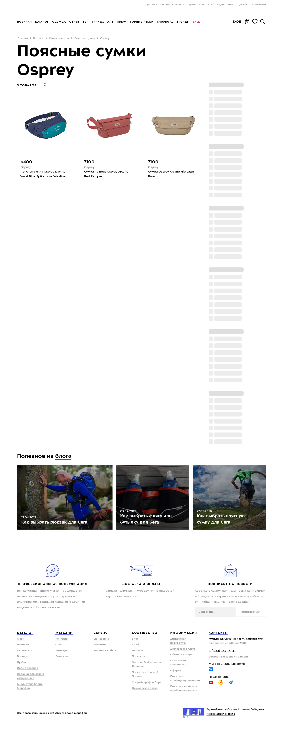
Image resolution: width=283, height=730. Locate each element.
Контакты (178, 4)
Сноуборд (165, 21)
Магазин (64, 635)
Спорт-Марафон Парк (146, 685)
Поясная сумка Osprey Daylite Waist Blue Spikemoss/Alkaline (43, 171)
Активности (24, 653)
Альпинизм (117, 21)
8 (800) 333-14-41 (222, 654)
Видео (221, 4)
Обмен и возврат (181, 657)
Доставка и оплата (158, 4)
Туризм (98, 21)
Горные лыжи (141, 21)
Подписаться (253, 614)
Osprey (25, 164)
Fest (230, 4)
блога (63, 456)
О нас (59, 647)
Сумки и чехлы (59, 38)
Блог (202, 4)
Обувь (74, 21)
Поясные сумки (84, 38)
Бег (85, 21)
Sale (196, 21)
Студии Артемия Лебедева (245, 712)
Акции (21, 641)
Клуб (211, 4)
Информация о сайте (220, 717)
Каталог (42, 21)
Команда (61, 653)
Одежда (59, 21)
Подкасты (242, 4)
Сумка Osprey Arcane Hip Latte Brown (171, 171)
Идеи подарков (27, 671)
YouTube (137, 653)
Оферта (175, 673)
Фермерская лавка (144, 691)
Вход (236, 21)
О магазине (258, 4)
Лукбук (22, 665)
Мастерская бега (105, 653)
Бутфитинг (101, 647)
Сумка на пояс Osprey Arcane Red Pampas (106, 171)
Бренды (183, 21)
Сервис (191, 4)
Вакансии (61, 659)
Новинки (24, 21)
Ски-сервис (101, 641)
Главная (22, 38)
